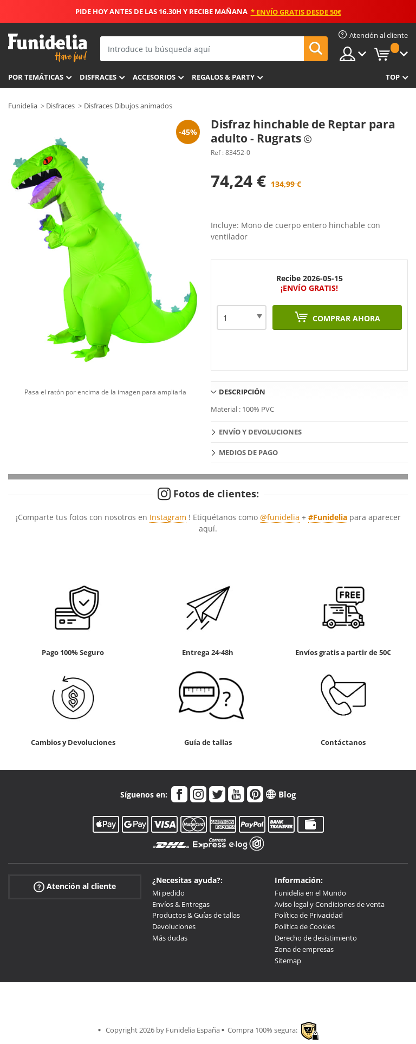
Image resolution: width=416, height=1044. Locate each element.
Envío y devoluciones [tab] (260, 432)
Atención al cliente (75, 886)
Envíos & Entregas (181, 904)
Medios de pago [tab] (248, 452)
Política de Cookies (305, 926)
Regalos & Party (223, 77)
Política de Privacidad (309, 915)
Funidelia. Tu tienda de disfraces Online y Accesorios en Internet (47, 48)
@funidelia (280, 517)
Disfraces (98, 77)
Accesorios (154, 77)
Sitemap (288, 960)
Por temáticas (35, 77)
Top (393, 77)
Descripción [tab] (242, 392)
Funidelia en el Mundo (310, 893)
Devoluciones (174, 926)
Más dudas (169, 938)
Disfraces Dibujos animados (128, 106)
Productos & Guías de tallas (196, 915)
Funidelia (22, 106)
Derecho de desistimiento (316, 938)
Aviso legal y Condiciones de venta (330, 904)
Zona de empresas (304, 949)
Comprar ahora (345, 318)
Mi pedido (168, 893)
